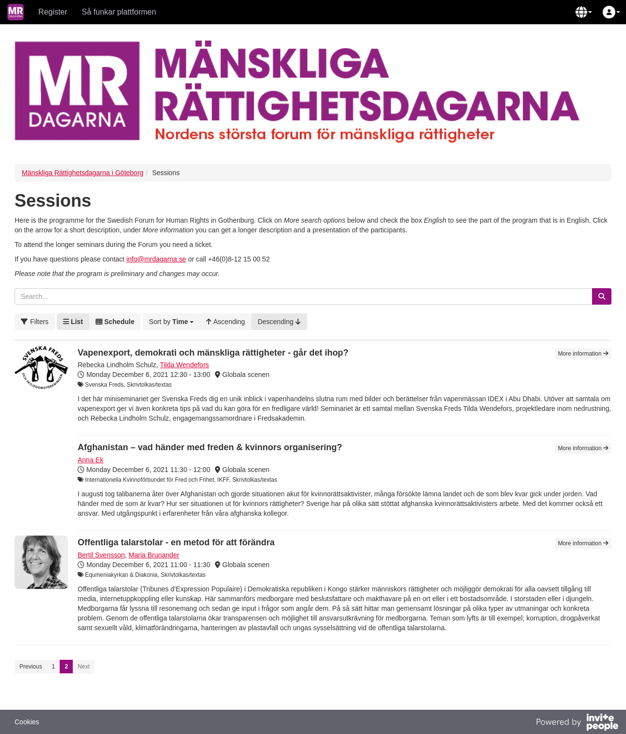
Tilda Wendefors (184, 365)
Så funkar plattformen (119, 12)
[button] (584, 12)
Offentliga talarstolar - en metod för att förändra (176, 542)
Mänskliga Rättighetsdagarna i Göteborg (83, 173)
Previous (30, 666)
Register (52, 12)
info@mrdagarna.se (156, 259)
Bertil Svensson (101, 555)
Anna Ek (90, 460)
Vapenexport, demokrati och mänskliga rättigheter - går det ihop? (213, 353)
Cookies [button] (27, 722)
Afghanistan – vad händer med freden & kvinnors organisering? (210, 447)
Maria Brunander (154, 555)
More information (583, 353)
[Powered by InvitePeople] (577, 723)
